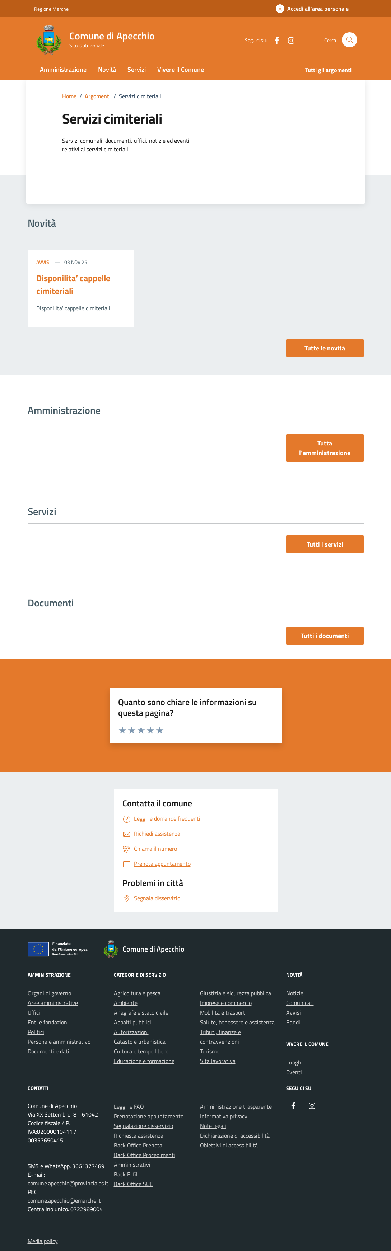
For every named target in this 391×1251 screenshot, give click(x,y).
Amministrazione (63, 69)
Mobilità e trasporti (223, 1012)
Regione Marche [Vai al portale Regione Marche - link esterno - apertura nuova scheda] (51, 9)
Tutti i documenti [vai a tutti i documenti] (325, 636)
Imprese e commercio (226, 1003)
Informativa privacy (223, 1116)
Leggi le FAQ (129, 1106)
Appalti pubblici (132, 1022)
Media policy (43, 1241)
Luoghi (294, 1062)
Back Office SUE (133, 1184)
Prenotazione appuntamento (148, 1116)
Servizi (136, 69)
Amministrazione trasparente (236, 1106)
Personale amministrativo (59, 1041)
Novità (107, 69)
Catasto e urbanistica (140, 1041)
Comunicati (300, 1003)
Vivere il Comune (180, 69)
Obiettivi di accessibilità (229, 1145)
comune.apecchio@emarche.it (64, 1200)
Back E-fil (126, 1174)
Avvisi (44, 262)
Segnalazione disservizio (143, 1126)
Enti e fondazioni (48, 1022)
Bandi (293, 1022)
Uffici (34, 1012)
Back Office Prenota (138, 1145)
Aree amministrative (53, 1003)
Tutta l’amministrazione (324, 448)
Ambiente (126, 1003)
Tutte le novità (324, 348)
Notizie (294, 993)
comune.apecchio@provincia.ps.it (68, 1183)
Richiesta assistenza (138, 1135)
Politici (36, 1032)
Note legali (213, 1126)
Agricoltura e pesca (137, 993)
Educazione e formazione (144, 1061)
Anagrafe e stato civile (141, 1012)
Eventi (294, 1072)
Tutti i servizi (325, 544)
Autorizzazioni (131, 1032)
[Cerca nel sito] (349, 40)
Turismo (209, 1051)
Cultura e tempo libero (141, 1051)
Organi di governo (49, 993)
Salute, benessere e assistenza (237, 1022)
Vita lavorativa (218, 1061)
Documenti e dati (48, 1051)
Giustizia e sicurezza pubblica (235, 993)
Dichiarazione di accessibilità (235, 1135)
